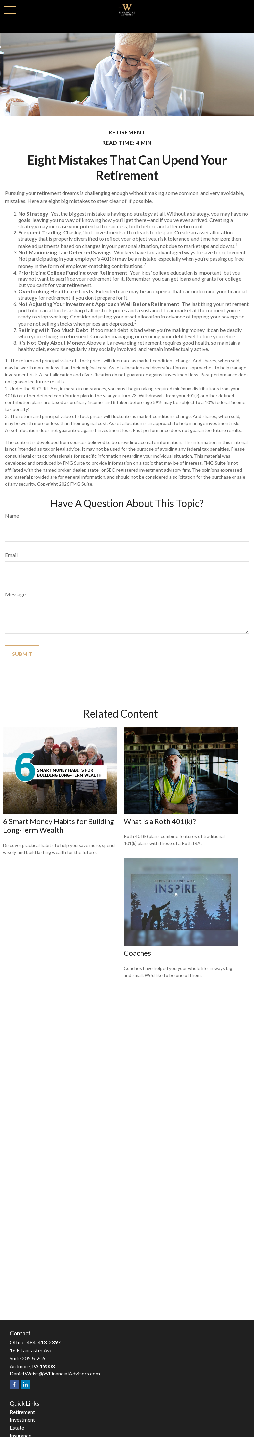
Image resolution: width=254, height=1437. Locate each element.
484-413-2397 (44, 1342)
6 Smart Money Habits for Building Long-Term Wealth (58, 825)
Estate (17, 1427)
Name (12, 515)
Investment (22, 1419)
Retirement (22, 1412)
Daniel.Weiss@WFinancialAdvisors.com (55, 1373)
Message (15, 594)
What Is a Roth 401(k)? (160, 821)
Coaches (137, 953)
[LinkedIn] (25, 1384)
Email (11, 555)
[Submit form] (22, 653)
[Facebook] (14, 1384)
